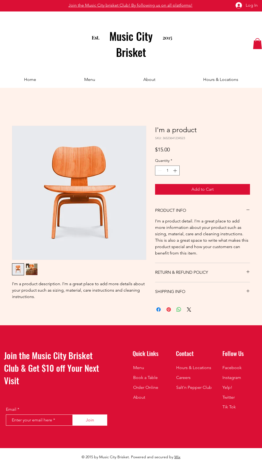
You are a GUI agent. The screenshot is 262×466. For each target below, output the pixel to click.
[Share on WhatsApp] (179, 309)
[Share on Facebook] (158, 309)
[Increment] (175, 170)
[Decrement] (159, 170)
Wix (177, 457)
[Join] (89, 420)
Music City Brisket (131, 44)
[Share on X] (189, 309)
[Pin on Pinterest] (168, 309)
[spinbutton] (167, 170)
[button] (257, 43)
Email (11, 409)
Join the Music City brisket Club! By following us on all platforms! (130, 5)
